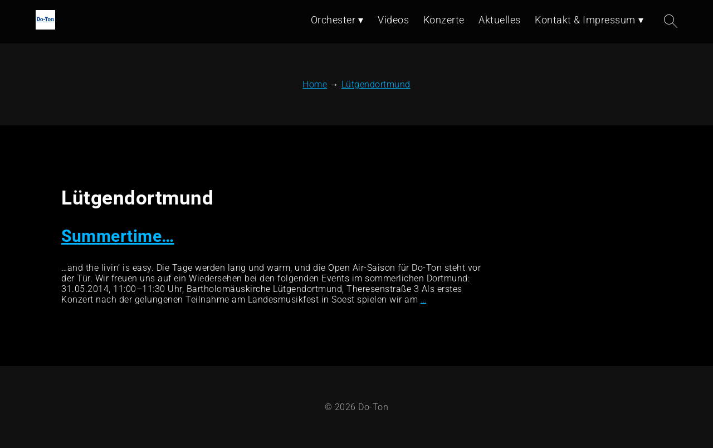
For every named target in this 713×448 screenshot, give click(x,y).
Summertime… (117, 236)
